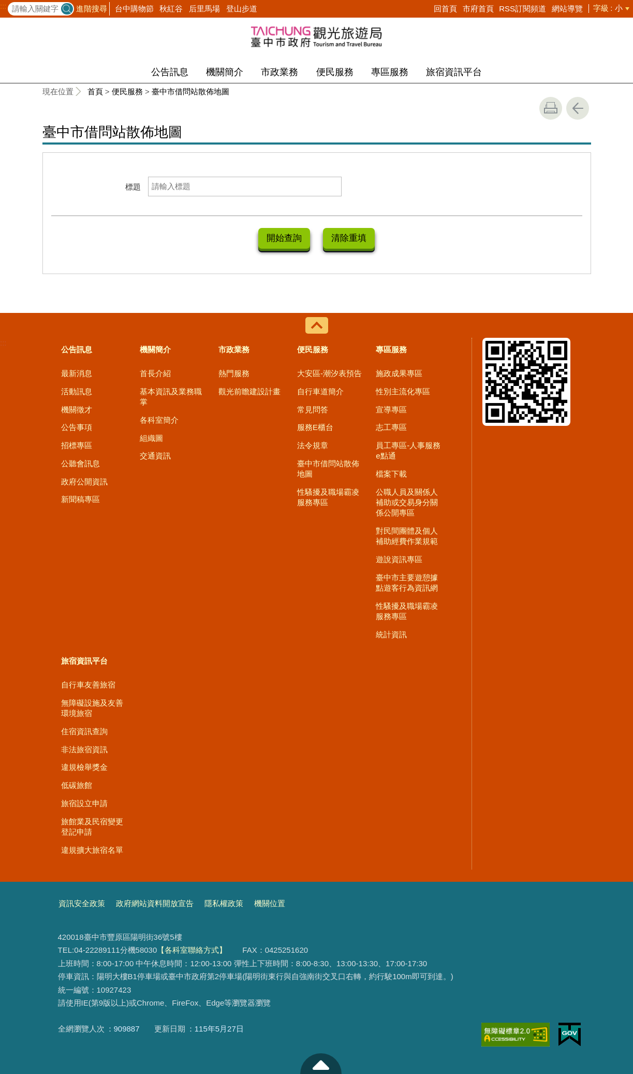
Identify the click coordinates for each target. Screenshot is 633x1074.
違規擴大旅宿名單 (92, 848)
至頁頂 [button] (321, 1063)
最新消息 (76, 372)
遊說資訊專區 (399, 558)
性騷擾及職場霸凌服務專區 (328, 496)
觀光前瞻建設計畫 (249, 390)
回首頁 (445, 8)
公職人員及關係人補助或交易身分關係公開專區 (407, 501)
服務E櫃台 (315, 426)
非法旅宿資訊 (84, 748)
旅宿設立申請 (84, 802)
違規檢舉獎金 (84, 766)
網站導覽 (567, 8)
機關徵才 (76, 408)
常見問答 (312, 408)
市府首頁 (478, 8)
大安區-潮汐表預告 (329, 372)
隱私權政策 (223, 902)
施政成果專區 (399, 372)
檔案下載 (391, 472)
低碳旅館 (76, 784)
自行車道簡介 (320, 390)
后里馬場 (204, 8)
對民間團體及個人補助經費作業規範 (407, 535)
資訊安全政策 (81, 902)
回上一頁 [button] (577, 108)
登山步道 (241, 8)
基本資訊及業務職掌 (171, 395)
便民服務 (335, 72)
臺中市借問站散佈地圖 (190, 91)
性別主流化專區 (403, 390)
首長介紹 (155, 372)
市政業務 (279, 72)
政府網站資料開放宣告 (155, 902)
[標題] (245, 186)
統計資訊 (391, 633)
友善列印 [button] (550, 108)
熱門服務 (233, 372)
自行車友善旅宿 (88, 683)
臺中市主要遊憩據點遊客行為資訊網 (407, 581)
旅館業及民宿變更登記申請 (92, 825)
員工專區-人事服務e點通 (408, 449)
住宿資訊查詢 (84, 730)
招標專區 (76, 444)
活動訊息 (76, 390)
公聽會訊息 (80, 462)
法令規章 (312, 444)
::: (3, 6)
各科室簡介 (159, 418)
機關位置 (269, 902)
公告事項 (76, 426)
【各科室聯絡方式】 (192, 948)
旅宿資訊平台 (454, 72)
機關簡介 (224, 72)
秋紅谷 (171, 8)
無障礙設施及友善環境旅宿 (92, 707)
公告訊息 (169, 72)
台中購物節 (134, 8)
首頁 (95, 91)
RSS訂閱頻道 (522, 8)
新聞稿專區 (80, 498)
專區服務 (389, 72)
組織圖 (151, 437)
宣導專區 (391, 408)
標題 (133, 186)
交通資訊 (155, 454)
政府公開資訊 (84, 480)
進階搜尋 (91, 8)
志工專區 (391, 426)
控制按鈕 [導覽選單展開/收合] (316, 324)
